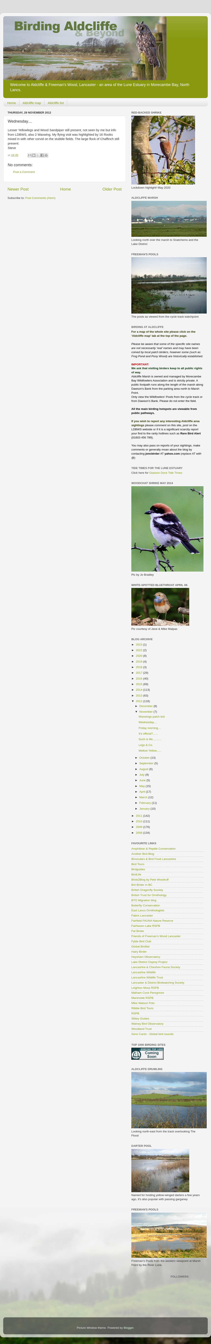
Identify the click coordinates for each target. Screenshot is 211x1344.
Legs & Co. (146, 745)
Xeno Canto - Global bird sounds (152, 1034)
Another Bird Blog (142, 853)
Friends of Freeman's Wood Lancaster (156, 936)
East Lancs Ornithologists (147, 910)
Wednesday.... (148, 722)
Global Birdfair (140, 946)
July (142, 774)
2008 (139, 832)
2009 (139, 827)
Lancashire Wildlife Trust (147, 977)
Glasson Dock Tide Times (165, 472)
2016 (139, 678)
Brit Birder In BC (141, 884)
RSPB (135, 1013)
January (144, 808)
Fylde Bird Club (141, 941)
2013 (139, 695)
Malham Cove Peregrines (147, 992)
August (144, 769)
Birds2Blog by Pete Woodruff (150, 879)
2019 (139, 661)
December (146, 706)
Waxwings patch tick (152, 716)
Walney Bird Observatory (147, 1023)
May (142, 786)
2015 (139, 684)
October (144, 757)
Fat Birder (137, 931)
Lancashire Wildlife (143, 972)
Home (11, 103)
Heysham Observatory (145, 956)
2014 (139, 689)
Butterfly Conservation (145, 905)
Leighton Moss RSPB (145, 987)
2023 (139, 644)
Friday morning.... (150, 728)
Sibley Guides (140, 1018)
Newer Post (18, 189)
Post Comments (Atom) (40, 198)
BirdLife (136, 874)
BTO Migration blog (143, 900)
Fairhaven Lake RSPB (145, 925)
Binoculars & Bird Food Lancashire (153, 859)
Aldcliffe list (56, 103)
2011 (139, 815)
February (145, 802)
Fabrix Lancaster (142, 915)
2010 (139, 821)
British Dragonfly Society (147, 890)
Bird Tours (137, 864)
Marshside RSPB (142, 998)
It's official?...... (148, 733)
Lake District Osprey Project (149, 962)
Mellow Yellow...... (150, 750)
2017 (139, 672)
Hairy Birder (139, 951)
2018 (139, 667)
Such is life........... (150, 739)
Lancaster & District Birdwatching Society (157, 982)
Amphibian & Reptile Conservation (153, 848)
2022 (139, 650)
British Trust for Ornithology (149, 895)
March (143, 797)
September (146, 763)
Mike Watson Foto (143, 1003)
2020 (139, 655)
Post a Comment (24, 172)
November (146, 711)
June (142, 780)
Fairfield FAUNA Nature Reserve (152, 920)
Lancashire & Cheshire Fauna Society (155, 967)
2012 (139, 701)
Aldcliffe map (32, 103)
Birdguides (138, 869)
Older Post (112, 189)
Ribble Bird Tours (142, 1008)
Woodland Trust (141, 1028)
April (142, 791)
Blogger (128, 1327)
